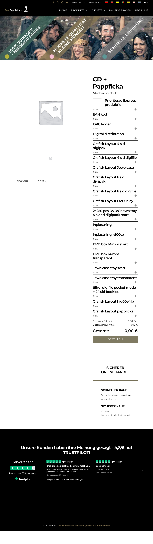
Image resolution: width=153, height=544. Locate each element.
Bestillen (115, 339)
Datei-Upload (78, 3)
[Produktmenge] (97, 103)
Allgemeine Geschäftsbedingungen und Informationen (84, 525)
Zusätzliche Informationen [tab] (16, 171)
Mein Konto (95, 3)
